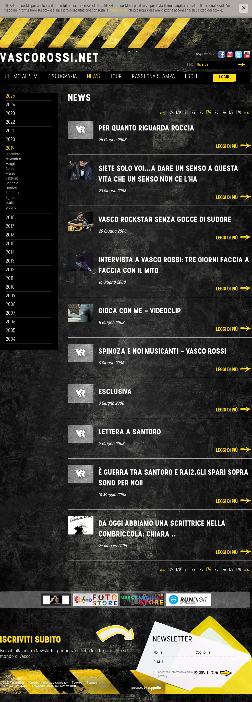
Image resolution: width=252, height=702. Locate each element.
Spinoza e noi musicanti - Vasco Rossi (162, 352)
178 (238, 113)
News (93, 77)
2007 (10, 313)
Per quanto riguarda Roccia (147, 129)
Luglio (10, 203)
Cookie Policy (118, 11)
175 (216, 113)
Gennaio (12, 183)
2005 (11, 330)
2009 (11, 296)
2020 (10, 139)
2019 (10, 148)
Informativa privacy (55, 682)
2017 (10, 226)
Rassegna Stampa (153, 77)
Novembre (13, 159)
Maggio (11, 164)
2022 (10, 122)
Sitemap (91, 682)
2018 (10, 218)
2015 (10, 244)
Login (224, 77)
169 (170, 113)
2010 (10, 287)
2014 (10, 252)
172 (193, 113)
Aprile (10, 169)
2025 (10, 96)
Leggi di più (227, 146)
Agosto (11, 198)
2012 (10, 270)
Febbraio (12, 179)
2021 (10, 131)
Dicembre (13, 154)
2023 (10, 113)
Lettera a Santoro (130, 432)
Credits (34, 682)
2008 (11, 304)
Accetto (175, 674)
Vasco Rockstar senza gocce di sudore (165, 220)
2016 (10, 235)
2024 (10, 105)
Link (190, 65)
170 (178, 113)
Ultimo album (21, 77)
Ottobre (11, 188)
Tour (116, 77)
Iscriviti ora (206, 673)
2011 (10, 278)
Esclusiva (115, 392)
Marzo (10, 174)
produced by (146, 688)
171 (186, 113)
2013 (10, 261)
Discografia (62, 77)
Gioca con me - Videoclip (140, 311)
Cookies (77, 682)
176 (223, 113)
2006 (11, 322)
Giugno (11, 208)
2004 (11, 339)
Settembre (13, 193)
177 (231, 113)
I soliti (193, 77)
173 (200, 113)
